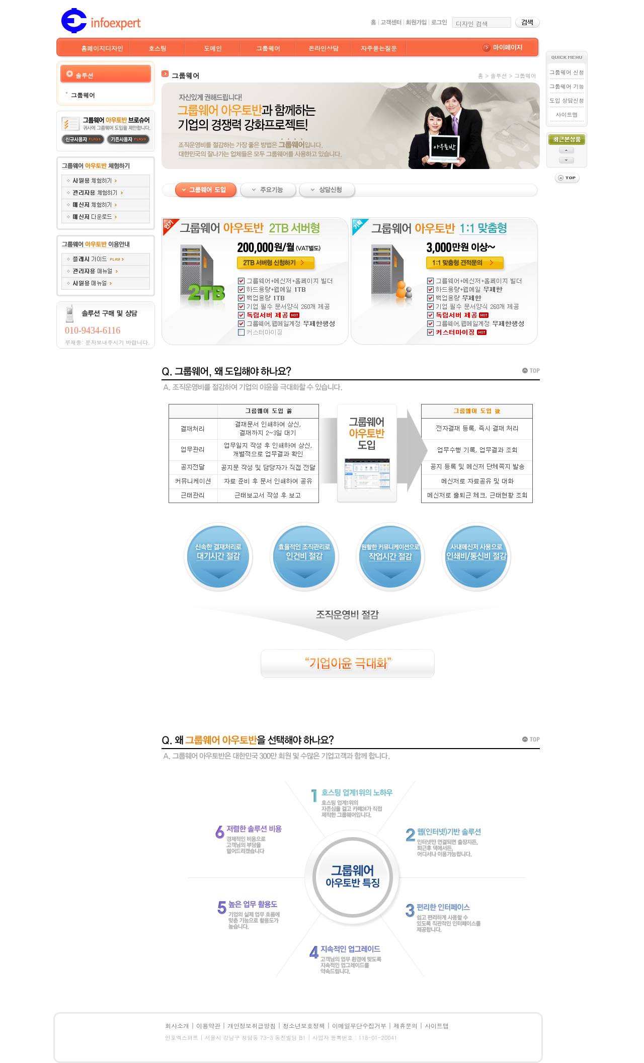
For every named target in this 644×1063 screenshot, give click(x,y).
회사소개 (177, 1025)
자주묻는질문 (379, 48)
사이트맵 (567, 114)
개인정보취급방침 (251, 1025)
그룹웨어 (268, 48)
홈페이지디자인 (102, 48)
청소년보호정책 (304, 1025)
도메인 (213, 48)
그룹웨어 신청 (567, 72)
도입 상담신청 (567, 100)
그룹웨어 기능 (567, 86)
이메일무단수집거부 (359, 1025)
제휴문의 (405, 1025)
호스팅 (157, 48)
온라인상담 (323, 48)
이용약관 (208, 1025)
